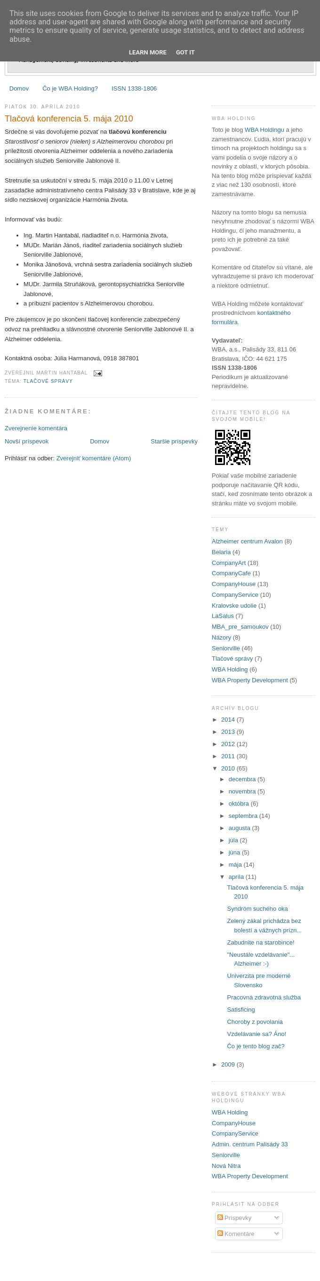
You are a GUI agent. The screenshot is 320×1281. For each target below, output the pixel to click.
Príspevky (234, 1217)
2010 (229, 768)
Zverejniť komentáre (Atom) (93, 458)
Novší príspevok (26, 441)
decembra (243, 779)
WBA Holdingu (264, 129)
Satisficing (241, 1009)
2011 (229, 756)
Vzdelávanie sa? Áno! (256, 1033)
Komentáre (236, 1233)
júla (234, 840)
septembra (244, 815)
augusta (240, 827)
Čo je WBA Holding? (70, 88)
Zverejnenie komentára (36, 428)
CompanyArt (229, 562)
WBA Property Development (250, 680)
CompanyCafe (231, 573)
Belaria (221, 552)
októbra (240, 803)
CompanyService (235, 594)
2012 (229, 743)
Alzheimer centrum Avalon (247, 541)
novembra (243, 791)
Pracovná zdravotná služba (264, 997)
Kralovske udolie (234, 605)
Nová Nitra (226, 1165)
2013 (229, 731)
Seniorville (226, 648)
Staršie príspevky (174, 441)
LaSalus (223, 615)
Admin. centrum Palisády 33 (250, 1144)
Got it (185, 52)
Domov (19, 88)
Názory (221, 637)
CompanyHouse (234, 583)
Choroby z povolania (255, 1021)
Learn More (148, 52)
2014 (229, 719)
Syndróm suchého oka (257, 908)
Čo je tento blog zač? (255, 1046)
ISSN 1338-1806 (134, 88)
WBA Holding (230, 669)
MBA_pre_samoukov (240, 626)
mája (236, 864)
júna (235, 852)
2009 (229, 1064)
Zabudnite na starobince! (260, 942)
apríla (237, 876)
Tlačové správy (48, 381)
